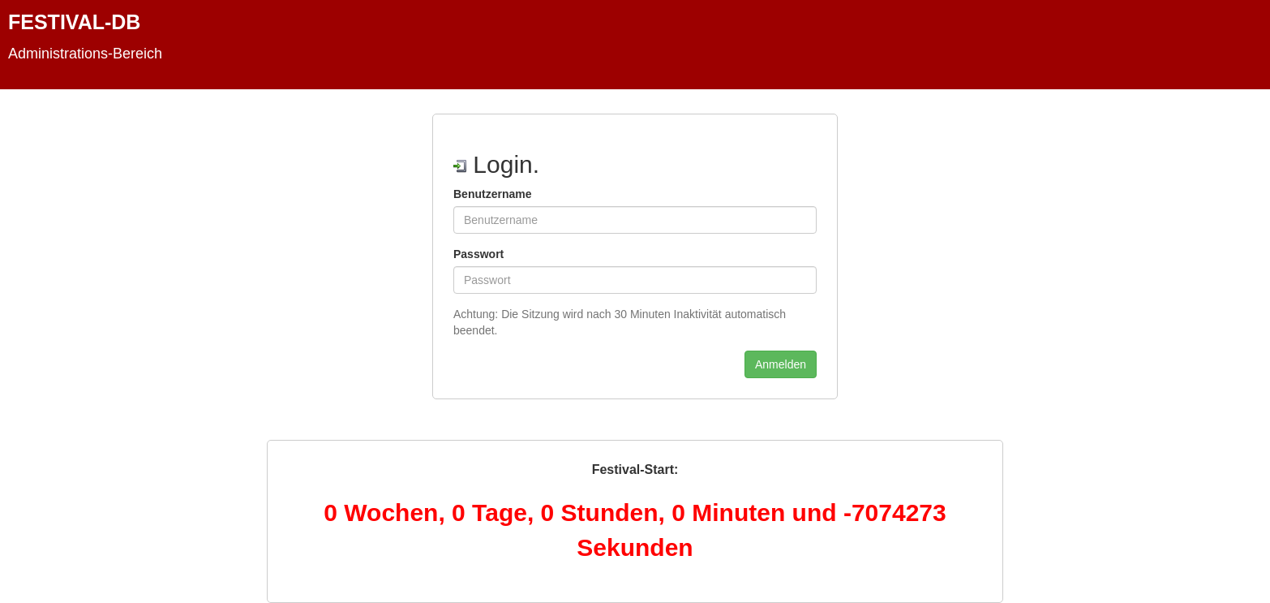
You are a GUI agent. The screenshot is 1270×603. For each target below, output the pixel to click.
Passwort (478, 254)
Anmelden (780, 364)
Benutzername (492, 193)
